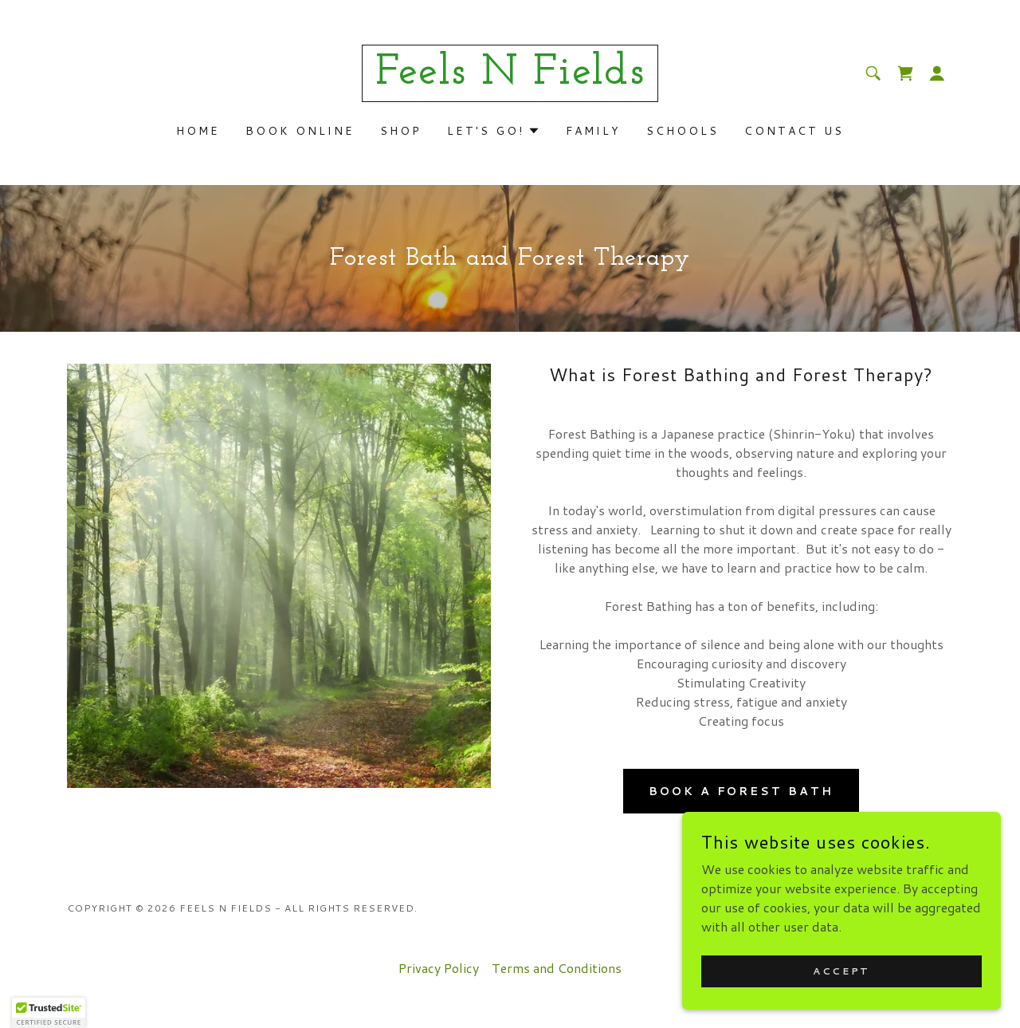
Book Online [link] (300, 131)
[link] (510, 78)
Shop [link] (401, 131)
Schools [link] (682, 131)
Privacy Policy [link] (438, 968)
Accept (841, 971)
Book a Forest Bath (741, 791)
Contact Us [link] (794, 131)
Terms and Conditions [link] (557, 968)
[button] (937, 73)
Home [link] (198, 131)
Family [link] (593, 131)
